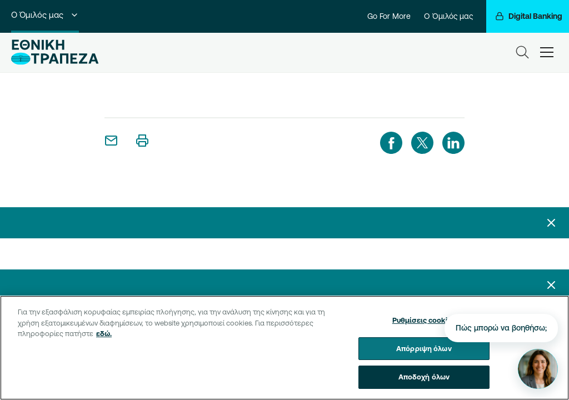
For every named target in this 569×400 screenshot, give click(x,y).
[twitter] (422, 143)
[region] (284, 348)
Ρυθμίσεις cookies (424, 320)
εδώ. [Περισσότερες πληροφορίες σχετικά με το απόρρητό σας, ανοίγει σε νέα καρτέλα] (104, 333)
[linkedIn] (453, 143)
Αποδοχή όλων (424, 377)
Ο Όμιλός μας (45, 14)
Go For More (389, 16)
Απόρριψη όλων (424, 348)
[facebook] (391, 143)
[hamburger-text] (547, 52)
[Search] (522, 52)
